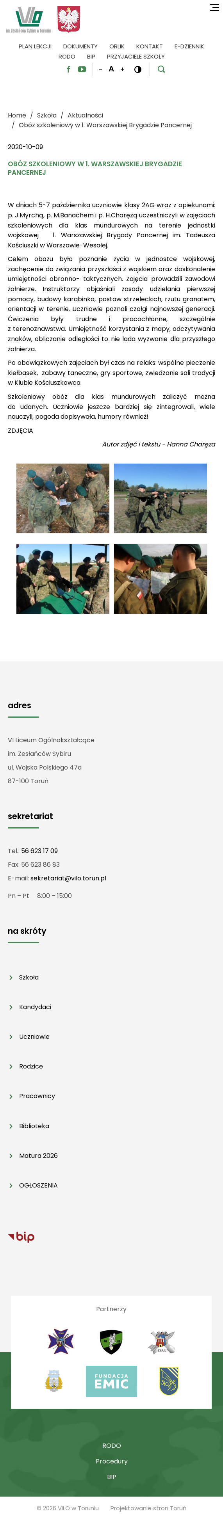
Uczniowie (34, 1036)
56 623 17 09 (39, 850)
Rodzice (31, 1066)
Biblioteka (34, 1126)
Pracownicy (37, 1096)
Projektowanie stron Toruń (149, 1508)
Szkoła (29, 977)
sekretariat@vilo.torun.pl (68, 878)
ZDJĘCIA (20, 430)
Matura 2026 (38, 1155)
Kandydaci (35, 1007)
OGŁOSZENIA (38, 1185)
